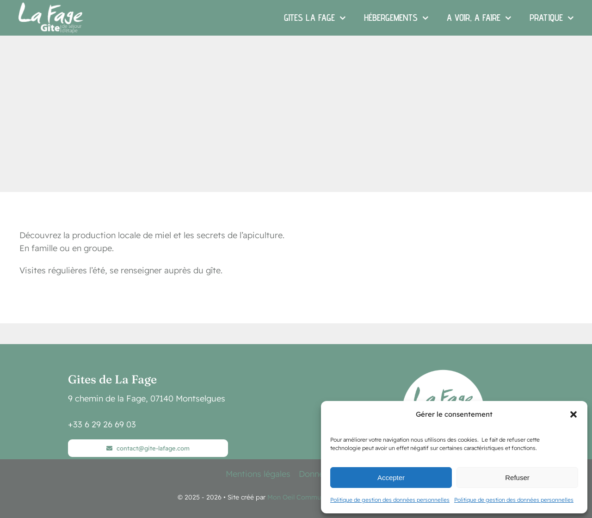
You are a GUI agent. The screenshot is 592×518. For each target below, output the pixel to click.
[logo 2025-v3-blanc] (444, 373)
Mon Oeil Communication (306, 497)
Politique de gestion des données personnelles (390, 499)
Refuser (517, 477)
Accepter (391, 477)
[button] (573, 414)
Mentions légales (258, 474)
